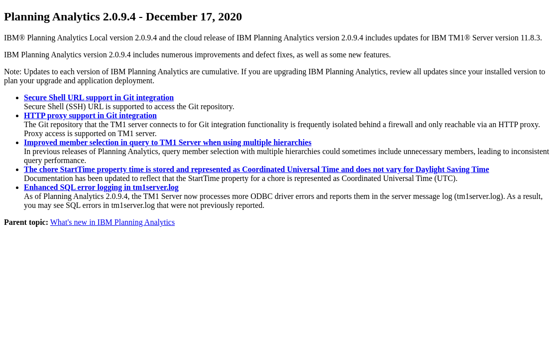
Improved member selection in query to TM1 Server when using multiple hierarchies (168, 142)
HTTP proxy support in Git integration (90, 115)
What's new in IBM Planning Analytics (112, 222)
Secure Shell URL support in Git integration (99, 97)
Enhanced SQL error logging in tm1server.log (101, 187)
